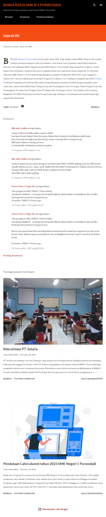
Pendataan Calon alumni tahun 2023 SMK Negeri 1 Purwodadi (49, 464)
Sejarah (14, 107)
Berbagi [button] (95, 107)
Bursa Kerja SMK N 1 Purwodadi (32, 5)
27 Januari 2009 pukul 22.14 (26, 177)
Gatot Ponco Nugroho (23, 186)
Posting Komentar (13, 255)
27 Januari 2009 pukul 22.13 (26, 150)
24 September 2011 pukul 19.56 (27, 248)
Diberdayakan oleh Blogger (53, 509)
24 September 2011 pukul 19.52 (27, 205)
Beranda (7, 17)
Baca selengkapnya (92, 378)
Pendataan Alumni (43, 17)
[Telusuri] (94, 5)
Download (23, 17)
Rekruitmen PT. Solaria (20, 349)
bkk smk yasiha (19, 128)
